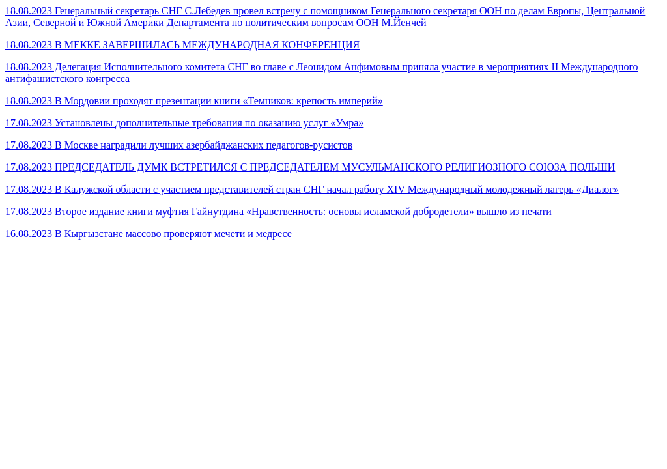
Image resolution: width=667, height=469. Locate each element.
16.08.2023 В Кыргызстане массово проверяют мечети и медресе (148, 233)
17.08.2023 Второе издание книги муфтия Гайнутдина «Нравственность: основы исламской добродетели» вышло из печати (278, 211)
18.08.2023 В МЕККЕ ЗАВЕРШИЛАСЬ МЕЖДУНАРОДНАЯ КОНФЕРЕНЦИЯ (182, 44)
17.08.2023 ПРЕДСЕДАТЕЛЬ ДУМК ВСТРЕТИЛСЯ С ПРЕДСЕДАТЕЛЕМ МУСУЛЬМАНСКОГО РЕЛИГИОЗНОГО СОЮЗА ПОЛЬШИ (310, 167)
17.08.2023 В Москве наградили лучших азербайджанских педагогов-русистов (178, 144)
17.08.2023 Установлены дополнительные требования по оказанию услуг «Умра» (184, 122)
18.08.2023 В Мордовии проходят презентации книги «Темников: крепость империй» (194, 100)
